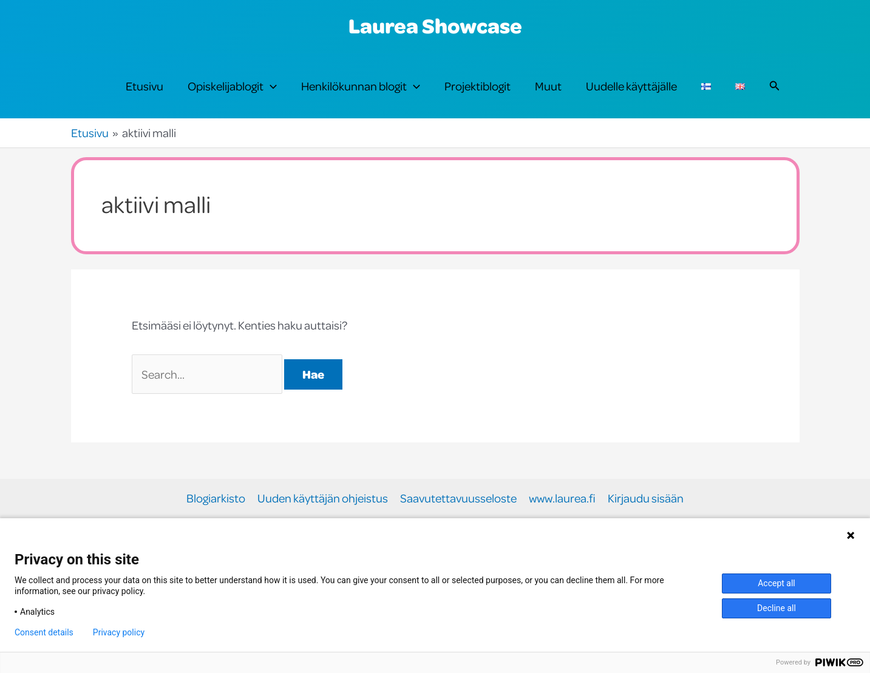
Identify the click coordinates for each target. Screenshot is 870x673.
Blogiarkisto (215, 498)
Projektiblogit (477, 86)
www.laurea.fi (562, 498)
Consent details (44, 632)
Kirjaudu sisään (646, 498)
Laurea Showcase (435, 25)
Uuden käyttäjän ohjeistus (322, 498)
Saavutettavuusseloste (458, 498)
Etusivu (144, 86)
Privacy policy (118, 632)
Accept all (776, 583)
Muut (548, 86)
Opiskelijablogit (232, 86)
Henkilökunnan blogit (360, 86)
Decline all (776, 608)
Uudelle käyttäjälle (631, 86)
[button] (270, 86)
